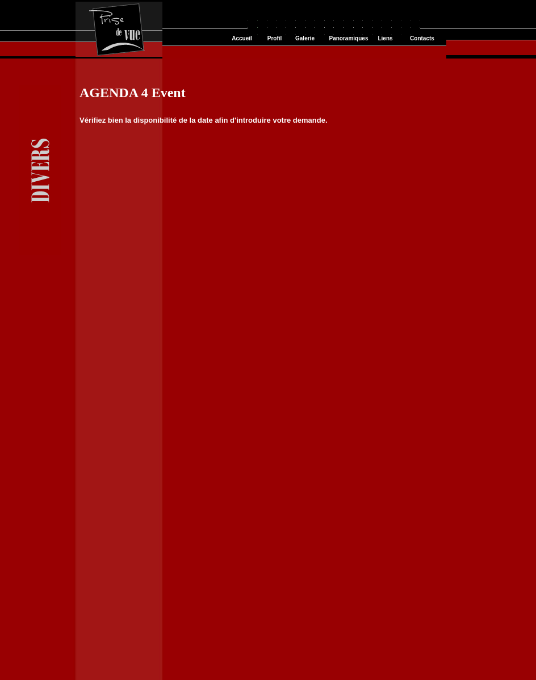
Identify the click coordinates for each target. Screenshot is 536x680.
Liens (385, 38)
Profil (274, 38)
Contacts (422, 38)
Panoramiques (348, 38)
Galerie (305, 38)
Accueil (242, 38)
